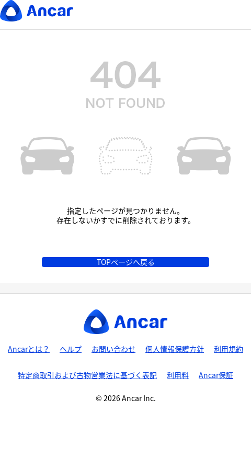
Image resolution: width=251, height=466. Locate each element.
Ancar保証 (216, 375)
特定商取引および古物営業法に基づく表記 (87, 375)
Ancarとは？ (29, 348)
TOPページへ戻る (126, 262)
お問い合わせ (113, 348)
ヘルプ (71, 348)
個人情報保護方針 (174, 348)
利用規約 (228, 348)
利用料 (178, 375)
